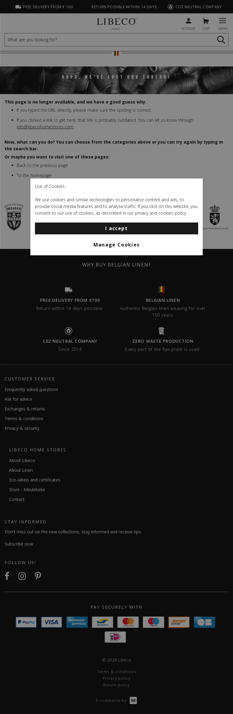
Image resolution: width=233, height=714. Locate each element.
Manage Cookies (116, 244)
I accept (116, 228)
